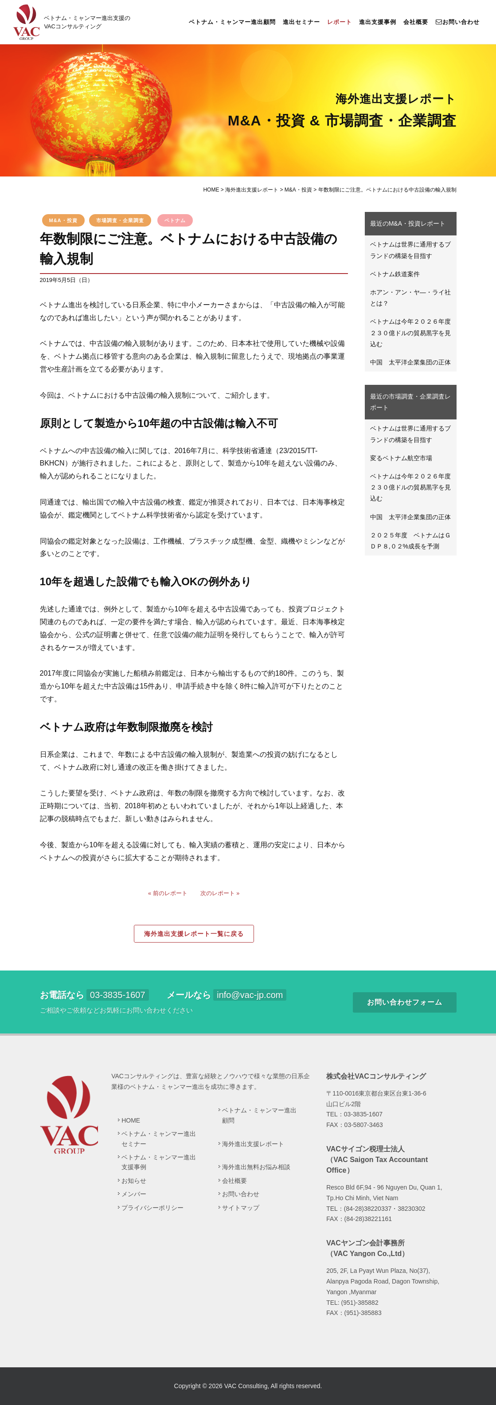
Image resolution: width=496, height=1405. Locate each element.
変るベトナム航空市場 (401, 458)
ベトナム (175, 220)
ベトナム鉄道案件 (395, 274)
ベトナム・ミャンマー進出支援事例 (158, 1162)
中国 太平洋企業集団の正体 (410, 362)
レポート (339, 22)
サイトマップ (240, 1207)
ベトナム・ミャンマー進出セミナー (158, 1138)
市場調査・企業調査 (120, 220)
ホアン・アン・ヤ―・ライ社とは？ (410, 298)
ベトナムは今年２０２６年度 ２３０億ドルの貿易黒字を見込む (413, 332)
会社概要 (415, 22)
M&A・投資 (63, 220)
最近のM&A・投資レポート (407, 223)
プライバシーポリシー (152, 1207)
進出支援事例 (377, 22)
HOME (130, 1120)
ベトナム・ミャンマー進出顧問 (232, 22)
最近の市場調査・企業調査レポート (410, 402)
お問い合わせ (457, 22)
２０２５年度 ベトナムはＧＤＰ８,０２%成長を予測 (410, 541)
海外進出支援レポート (253, 1143)
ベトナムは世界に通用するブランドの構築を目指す (410, 250)
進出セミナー (301, 22)
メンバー (133, 1194)
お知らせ (133, 1180)
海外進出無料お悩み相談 (256, 1166)
